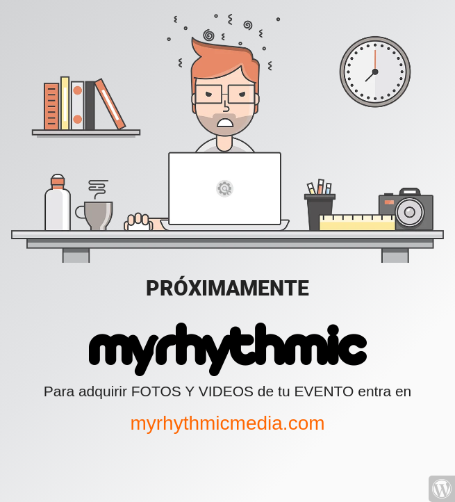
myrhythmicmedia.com (227, 423)
